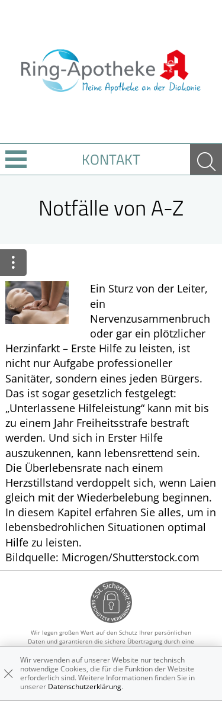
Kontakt (111, 159)
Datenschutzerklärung (84, 686)
